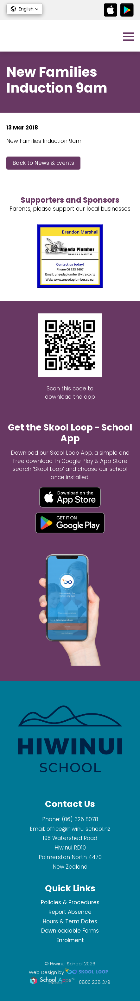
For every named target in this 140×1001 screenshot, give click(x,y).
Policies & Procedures (70, 902)
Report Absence (70, 912)
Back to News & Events (43, 163)
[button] (24, 9)
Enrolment (70, 940)
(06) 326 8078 (80, 819)
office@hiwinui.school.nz (78, 829)
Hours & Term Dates (70, 921)
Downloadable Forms (70, 930)
